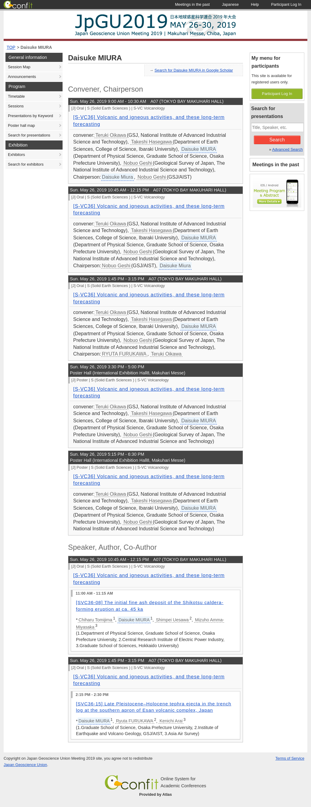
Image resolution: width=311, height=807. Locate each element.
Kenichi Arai (171, 720)
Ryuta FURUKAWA (134, 720)
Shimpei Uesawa (172, 619)
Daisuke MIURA (36, 47)
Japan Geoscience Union (25, 764)
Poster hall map (21, 125)
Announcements (22, 76)
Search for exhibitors (25, 164)
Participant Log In (277, 93)
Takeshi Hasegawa (151, 141)
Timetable (16, 96)
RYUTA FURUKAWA (124, 353)
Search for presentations (29, 135)
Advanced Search (287, 149)
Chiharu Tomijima (95, 619)
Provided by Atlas (155, 794)
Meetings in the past (275, 164)
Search (277, 139)
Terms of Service (289, 758)
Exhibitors (16, 154)
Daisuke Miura (117, 177)
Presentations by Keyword (30, 115)
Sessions (16, 106)
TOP (11, 47)
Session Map (19, 67)
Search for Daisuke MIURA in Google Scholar (194, 70)
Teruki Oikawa (110, 135)
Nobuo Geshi (138, 163)
